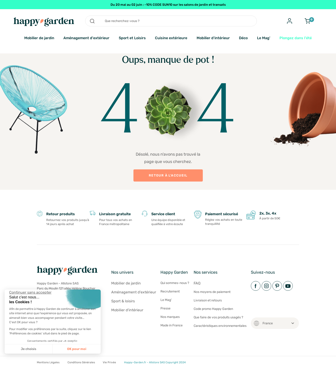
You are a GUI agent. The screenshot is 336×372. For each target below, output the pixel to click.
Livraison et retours (208, 300)
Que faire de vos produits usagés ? (218, 317)
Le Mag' (263, 38)
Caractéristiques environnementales (220, 326)
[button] (7, 367)
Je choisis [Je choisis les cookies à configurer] (28, 349)
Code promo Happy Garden (213, 309)
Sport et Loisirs (132, 38)
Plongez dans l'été (295, 38)
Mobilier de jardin (39, 38)
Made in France (171, 325)
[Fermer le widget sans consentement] (30, 292)
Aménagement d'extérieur (86, 38)
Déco (243, 38)
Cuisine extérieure (171, 38)
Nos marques (170, 317)
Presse (165, 308)
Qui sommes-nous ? (174, 283)
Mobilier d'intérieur (213, 38)
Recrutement (170, 291)
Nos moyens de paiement (212, 292)
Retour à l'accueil (168, 175)
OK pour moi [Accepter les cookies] (76, 349)
